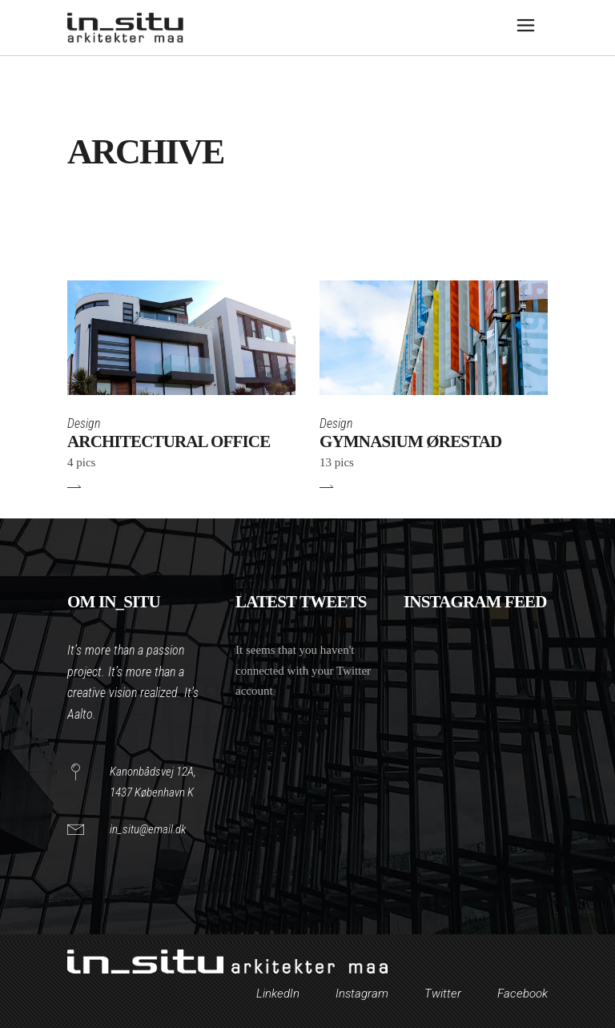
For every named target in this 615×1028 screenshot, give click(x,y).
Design (83, 423)
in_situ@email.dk (148, 829)
